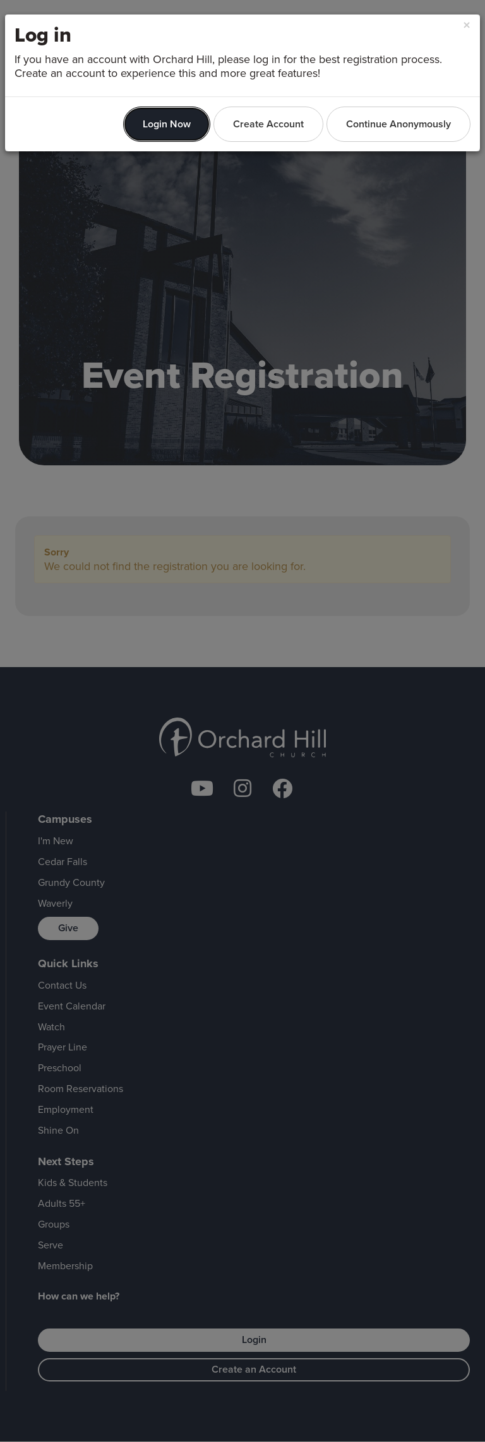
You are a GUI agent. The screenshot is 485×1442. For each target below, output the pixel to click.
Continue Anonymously (398, 124)
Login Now (167, 124)
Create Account (268, 124)
